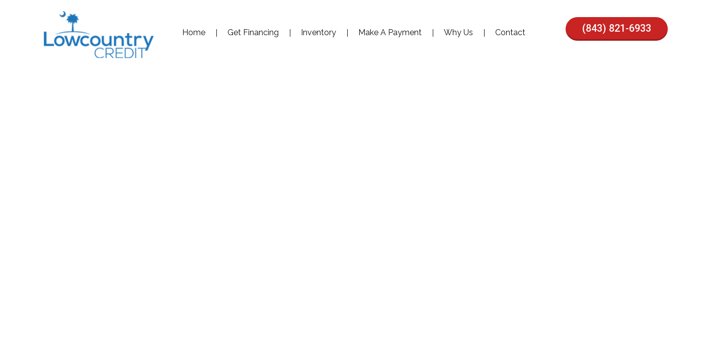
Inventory (318, 32)
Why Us (458, 32)
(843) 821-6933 (616, 28)
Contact (510, 32)
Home (193, 32)
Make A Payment (390, 32)
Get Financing (253, 32)
